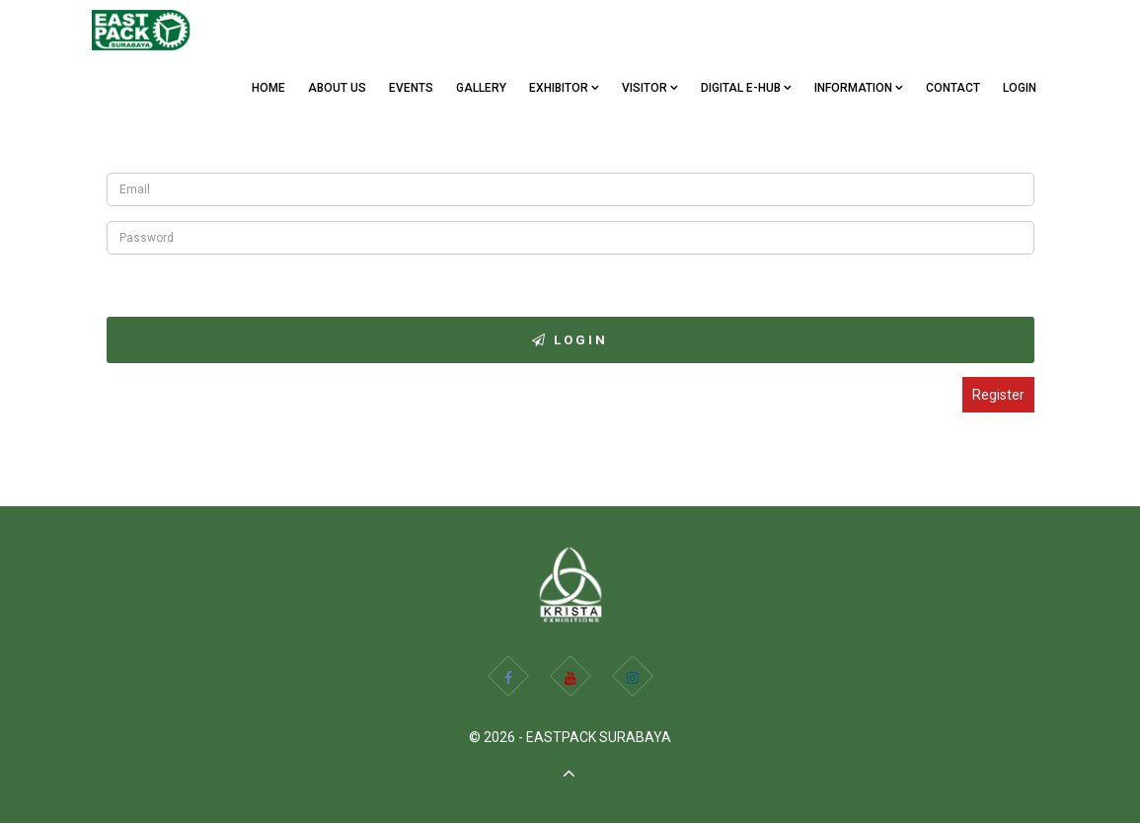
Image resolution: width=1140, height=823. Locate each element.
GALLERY (481, 88)
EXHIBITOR (564, 88)
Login (1019, 88)
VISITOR (650, 88)
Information (858, 88)
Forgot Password (159, 281)
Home (268, 88)
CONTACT (953, 88)
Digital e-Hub (746, 88)
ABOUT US (337, 88)
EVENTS (411, 88)
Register (998, 395)
